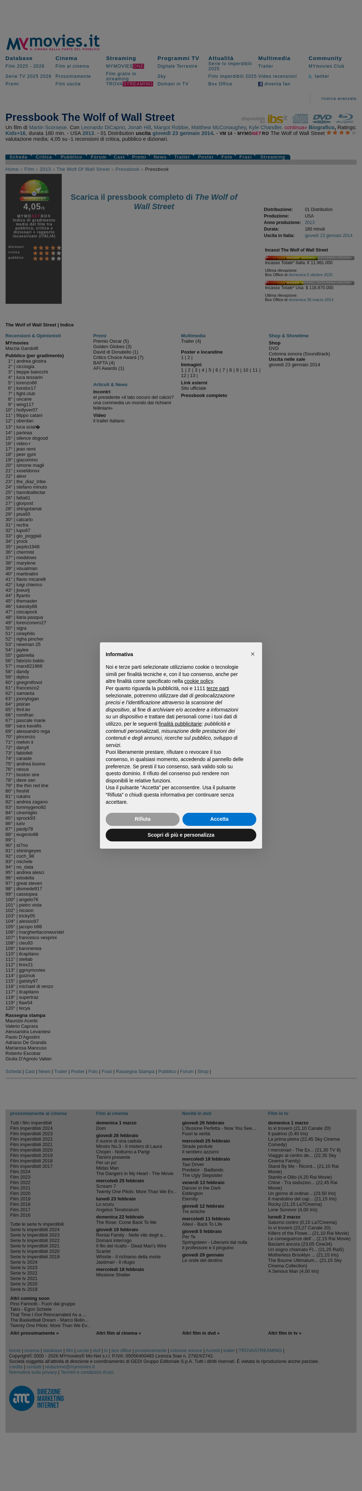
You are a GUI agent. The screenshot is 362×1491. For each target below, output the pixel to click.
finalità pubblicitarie (180, 724)
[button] (252, 654)
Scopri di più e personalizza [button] (181, 835)
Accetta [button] (219, 819)
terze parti (218, 688)
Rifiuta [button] (143, 819)
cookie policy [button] (198, 681)
